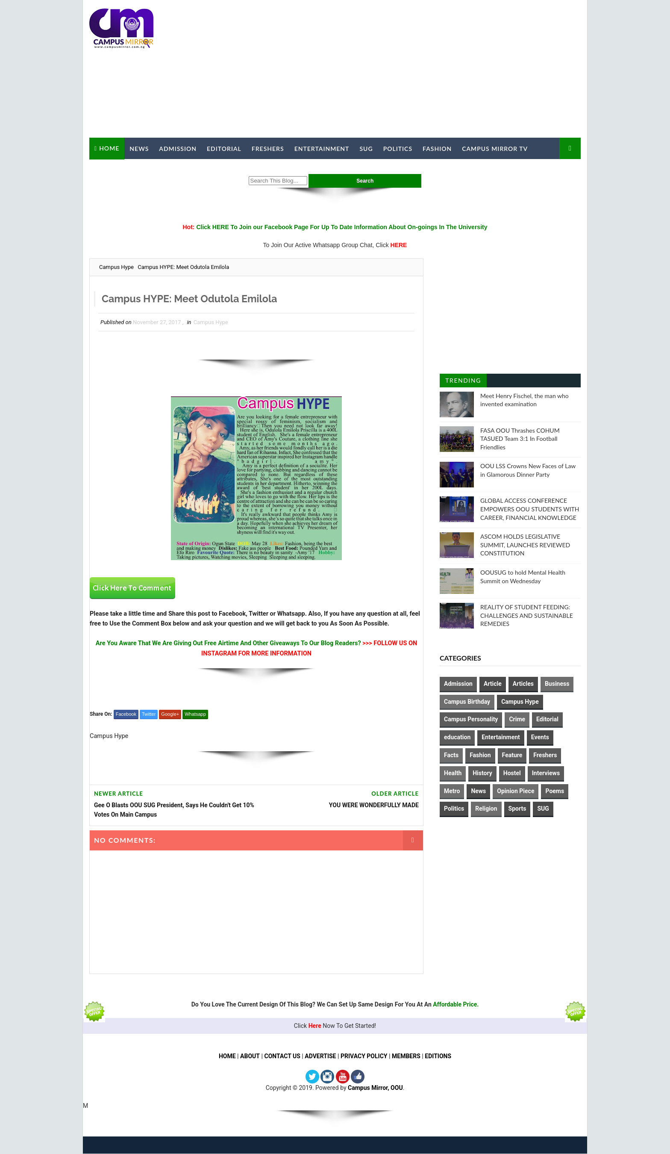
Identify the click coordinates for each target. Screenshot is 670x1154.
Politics (397, 148)
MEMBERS (406, 1056)
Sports (517, 808)
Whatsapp (195, 714)
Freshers (268, 148)
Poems (554, 791)
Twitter (149, 714)
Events (540, 737)
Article (493, 683)
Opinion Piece (515, 791)
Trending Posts (463, 382)
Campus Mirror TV (495, 148)
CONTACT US (282, 1056)
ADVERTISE (320, 1056)
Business (557, 683)
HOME (226, 1056)
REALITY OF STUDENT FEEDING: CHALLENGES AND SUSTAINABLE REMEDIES (526, 615)
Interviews (546, 773)
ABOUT (249, 1056)
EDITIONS (438, 1056)
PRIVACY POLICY (364, 1056)
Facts (451, 755)
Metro (452, 791)
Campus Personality (471, 719)
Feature (512, 755)
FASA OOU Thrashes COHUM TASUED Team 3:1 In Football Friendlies (520, 439)
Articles (523, 683)
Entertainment (322, 148)
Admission (178, 148)
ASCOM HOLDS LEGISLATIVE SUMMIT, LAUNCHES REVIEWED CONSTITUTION (525, 545)
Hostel (512, 773)
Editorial (224, 148)
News (139, 148)
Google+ (170, 714)
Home (109, 148)
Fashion (437, 148)
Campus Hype (116, 267)
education (457, 737)
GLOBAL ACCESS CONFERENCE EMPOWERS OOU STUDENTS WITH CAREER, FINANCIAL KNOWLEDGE (529, 509)
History (482, 773)
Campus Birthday (467, 701)
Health (452, 773)
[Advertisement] (425, 69)
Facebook (126, 714)
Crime (517, 719)
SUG (366, 148)
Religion (486, 808)
